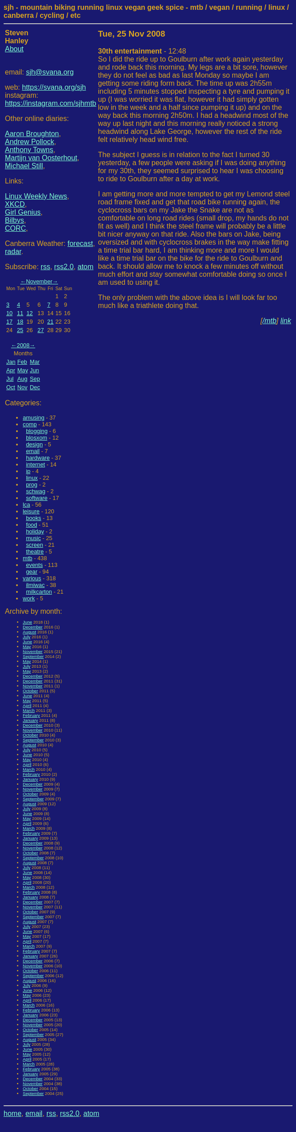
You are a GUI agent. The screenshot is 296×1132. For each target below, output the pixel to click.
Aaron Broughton (32, 133)
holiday (35, 531)
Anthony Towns (29, 150)
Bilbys (14, 220)
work (29, 598)
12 (29, 313)
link (285, 321)
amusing (33, 417)
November (39, 281)
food (31, 524)
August (29, 631)
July (26, 636)
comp (30, 424)
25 (20, 330)
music (33, 538)
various (32, 578)
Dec (35, 387)
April (27, 705)
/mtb (269, 321)
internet (35, 464)
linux (32, 477)
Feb (22, 361)
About (14, 49)
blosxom (36, 437)
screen (34, 544)
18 (20, 321)
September (33, 656)
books (33, 518)
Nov (22, 387)
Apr (10, 370)
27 (41, 330)
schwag (35, 491)
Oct (10, 387)
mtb (27, 558)
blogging (36, 431)
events (34, 565)
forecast (80, 243)
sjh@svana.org (50, 72)
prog (32, 484)
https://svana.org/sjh (54, 87)
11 (20, 313)
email (33, 451)
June (27, 622)
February (31, 715)
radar (13, 251)
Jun (34, 370)
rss (45, 267)
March (29, 710)
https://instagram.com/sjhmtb (50, 103)
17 (9, 321)
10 (9, 313)
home (12, 1113)
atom (86, 267)
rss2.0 (64, 267)
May (22, 370)
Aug (22, 378)
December (32, 626)
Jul (9, 378)
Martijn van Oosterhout (41, 158)
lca (26, 504)
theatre (35, 551)
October (30, 690)
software (36, 498)
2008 (23, 345)
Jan (11, 361)
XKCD (15, 204)
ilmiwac (35, 585)
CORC (15, 228)
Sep (35, 378)
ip (28, 471)
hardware (38, 457)
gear (32, 571)
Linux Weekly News (36, 196)
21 (50, 321)
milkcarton (39, 591)
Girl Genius (23, 212)
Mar (35, 361)
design (34, 444)
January (30, 720)
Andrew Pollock (29, 142)
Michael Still (24, 166)
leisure (31, 511)
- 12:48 (142, 51)
